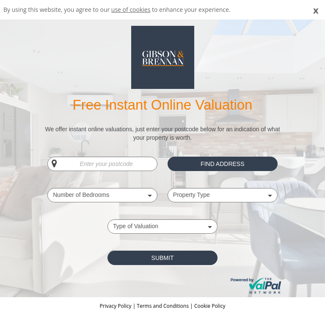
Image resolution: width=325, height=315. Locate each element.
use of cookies (131, 10)
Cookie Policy (209, 305)
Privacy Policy (116, 305)
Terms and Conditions (163, 305)
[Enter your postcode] (102, 164)
